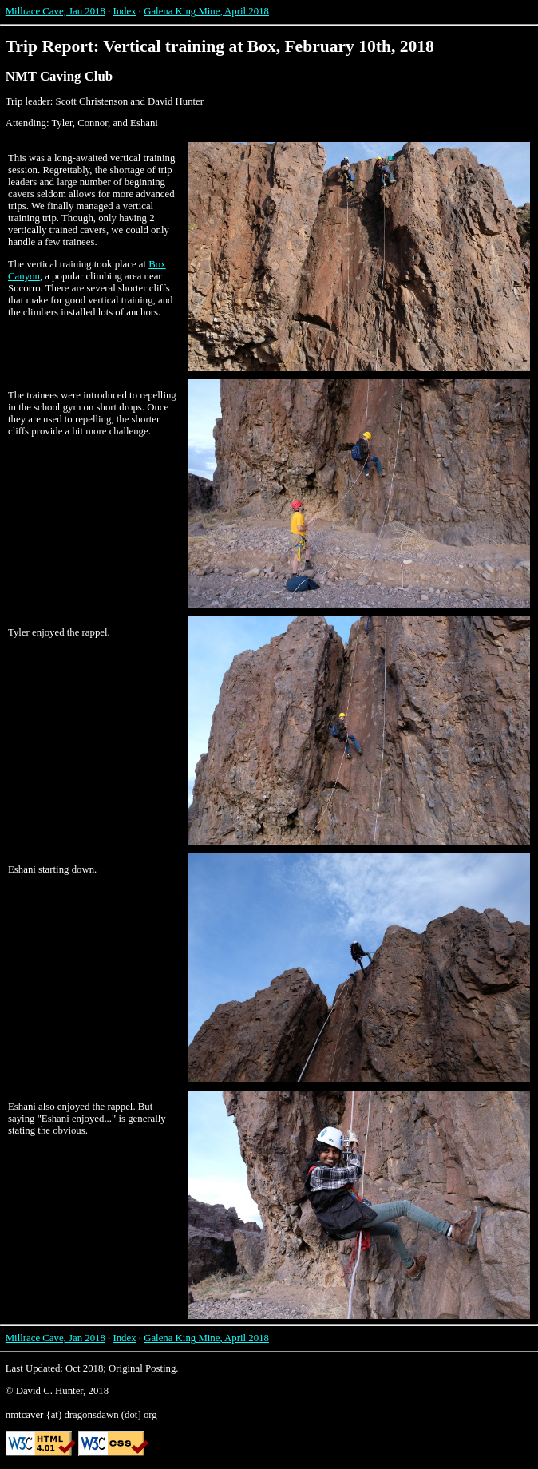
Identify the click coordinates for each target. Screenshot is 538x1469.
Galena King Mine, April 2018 (206, 11)
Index (124, 11)
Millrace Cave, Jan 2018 (55, 11)
